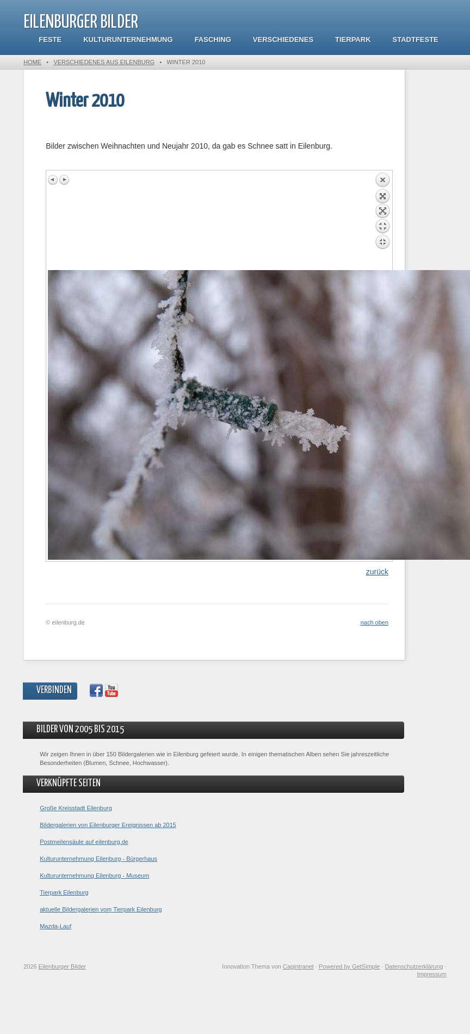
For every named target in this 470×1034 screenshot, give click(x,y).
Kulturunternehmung (127, 39)
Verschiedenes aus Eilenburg (103, 62)
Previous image (53, 179)
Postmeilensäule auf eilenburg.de (84, 842)
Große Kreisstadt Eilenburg (76, 808)
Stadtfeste (415, 39)
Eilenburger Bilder (80, 23)
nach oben (374, 622)
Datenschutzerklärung (414, 966)
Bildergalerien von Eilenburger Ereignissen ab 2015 (108, 825)
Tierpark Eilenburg (64, 892)
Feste (50, 39)
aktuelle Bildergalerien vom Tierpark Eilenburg (101, 909)
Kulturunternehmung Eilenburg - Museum (94, 875)
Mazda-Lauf (55, 926)
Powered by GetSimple (349, 966)
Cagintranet (298, 966)
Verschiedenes (283, 39)
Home (32, 62)
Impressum (431, 974)
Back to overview (382, 221)
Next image (64, 179)
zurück (377, 571)
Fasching (213, 39)
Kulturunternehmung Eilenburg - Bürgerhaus (98, 858)
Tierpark (352, 39)
